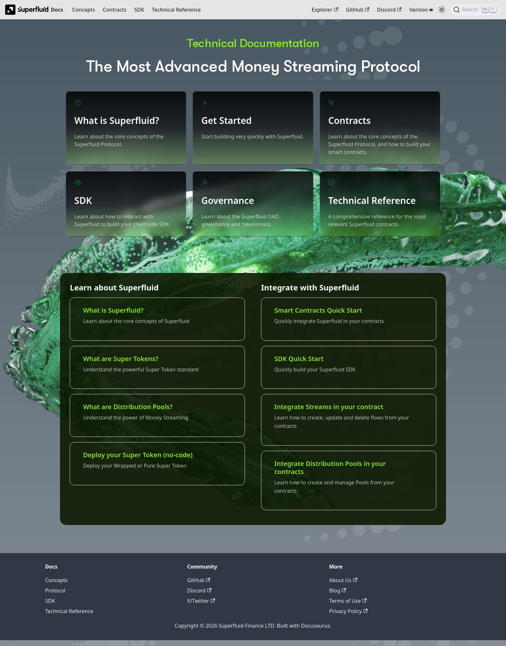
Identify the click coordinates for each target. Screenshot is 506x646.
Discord (389, 9)
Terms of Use (348, 606)
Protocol (55, 596)
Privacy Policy (348, 617)
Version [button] (418, 9)
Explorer (325, 9)
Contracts (114, 9)
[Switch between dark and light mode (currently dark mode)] (442, 10)
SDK (139, 9)
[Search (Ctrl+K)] (476, 9)
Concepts (83, 9)
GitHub (357, 9)
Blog (337, 596)
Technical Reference (176, 9)
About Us (343, 586)
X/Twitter (201, 606)
